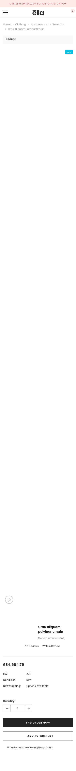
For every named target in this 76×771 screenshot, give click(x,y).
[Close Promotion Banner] (73, 3)
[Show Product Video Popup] (9, 600)
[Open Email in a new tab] (9, 756)
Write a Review (51, 646)
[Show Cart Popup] (71, 12)
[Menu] (5, 12)
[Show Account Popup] (59, 12)
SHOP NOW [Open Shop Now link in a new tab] (60, 3)
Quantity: (9, 701)
